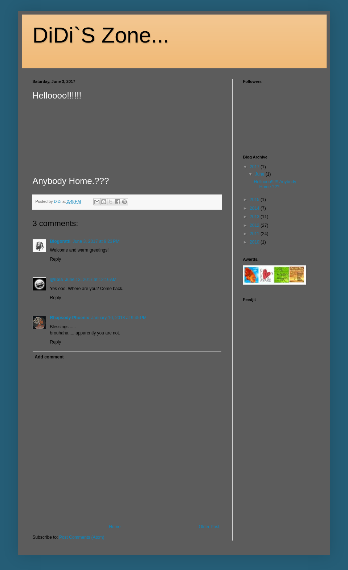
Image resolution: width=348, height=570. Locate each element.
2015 (255, 199)
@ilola (56, 279)
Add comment (49, 357)
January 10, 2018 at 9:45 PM (119, 317)
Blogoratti (60, 241)
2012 (255, 225)
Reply (55, 259)
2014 (255, 208)
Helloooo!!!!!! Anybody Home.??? (275, 184)
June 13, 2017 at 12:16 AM (90, 279)
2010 (255, 242)
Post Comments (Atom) (82, 537)
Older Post (209, 526)
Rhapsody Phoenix (69, 317)
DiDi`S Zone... (101, 35)
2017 (255, 166)
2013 (255, 216)
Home (114, 526)
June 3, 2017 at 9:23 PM (96, 241)
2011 (255, 233)
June (260, 174)
